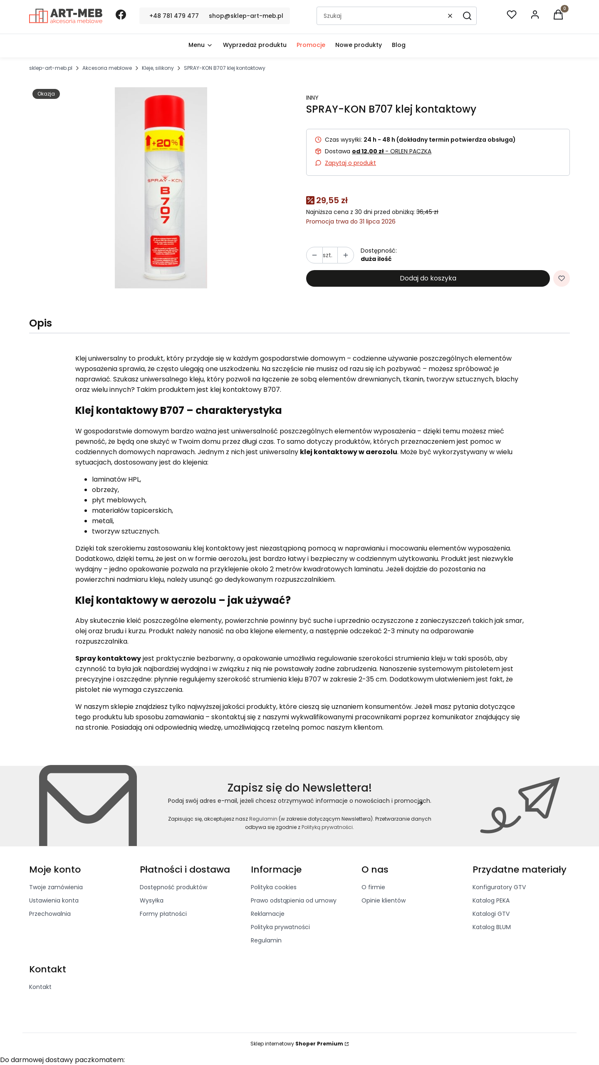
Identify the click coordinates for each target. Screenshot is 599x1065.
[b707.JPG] (161, 187)
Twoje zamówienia (56, 887)
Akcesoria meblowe (107, 67)
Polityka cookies (274, 887)
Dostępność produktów (173, 887)
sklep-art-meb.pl (50, 67)
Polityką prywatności (327, 827)
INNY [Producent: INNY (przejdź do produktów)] (312, 97)
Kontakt (40, 987)
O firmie (373, 887)
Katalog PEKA (491, 900)
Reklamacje (268, 914)
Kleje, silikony (158, 67)
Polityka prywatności (280, 927)
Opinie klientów (383, 900)
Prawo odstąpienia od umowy (294, 900)
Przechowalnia (50, 914)
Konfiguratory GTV (499, 887)
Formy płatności (163, 914)
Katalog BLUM (492, 927)
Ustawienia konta (54, 900)
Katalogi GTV (491, 914)
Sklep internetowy (296, 1043)
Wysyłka (151, 900)
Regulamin (263, 818)
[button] (467, 16)
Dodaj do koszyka (428, 278)
